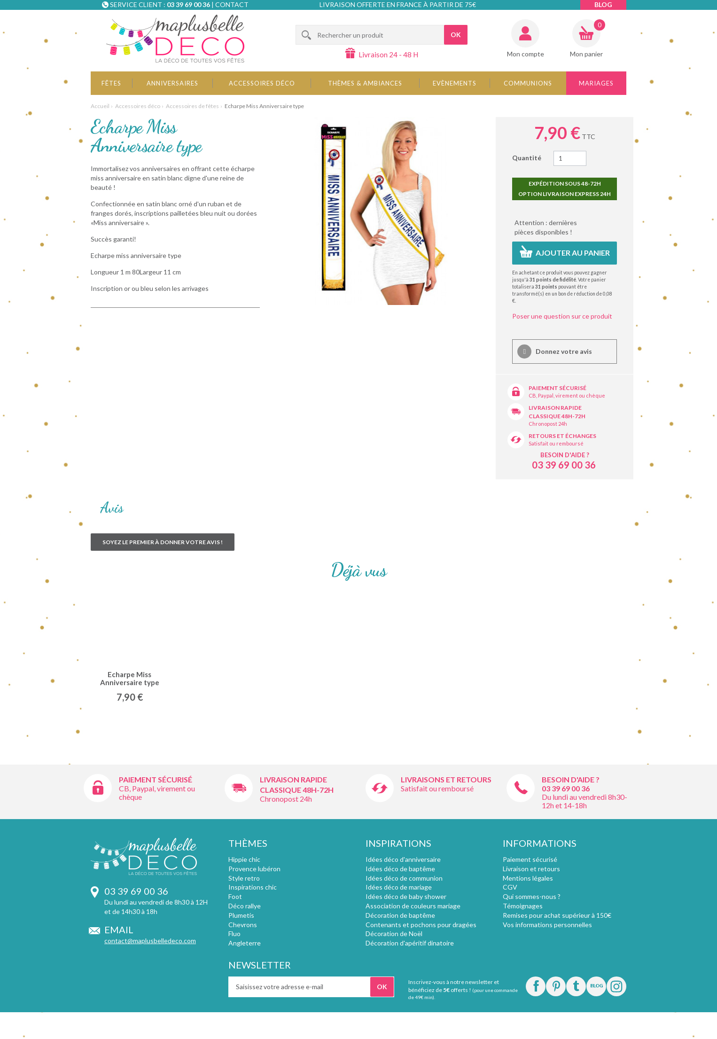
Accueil (100, 105)
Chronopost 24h (548, 424)
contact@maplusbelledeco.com (150, 941)
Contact (232, 4)
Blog (603, 4)
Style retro (244, 878)
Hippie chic (244, 859)
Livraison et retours (531, 869)
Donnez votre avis (563, 351)
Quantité (526, 158)
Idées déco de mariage (399, 887)
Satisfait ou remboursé (556, 443)
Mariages (596, 83)
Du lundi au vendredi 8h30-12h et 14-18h (584, 801)
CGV (510, 887)
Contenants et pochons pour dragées (421, 925)
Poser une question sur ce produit (562, 316)
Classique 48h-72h (557, 416)
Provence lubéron (254, 869)
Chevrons (242, 925)
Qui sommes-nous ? (532, 896)
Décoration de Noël (394, 933)
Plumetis (241, 915)
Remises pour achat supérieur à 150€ (557, 915)
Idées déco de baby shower (406, 896)
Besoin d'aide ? (564, 455)
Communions (528, 83)
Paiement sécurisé (557, 387)
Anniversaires (172, 83)
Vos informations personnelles (547, 925)
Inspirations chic (252, 887)
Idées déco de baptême (400, 869)
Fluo (234, 933)
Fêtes (111, 83)
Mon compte (525, 54)
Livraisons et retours (446, 779)
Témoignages (523, 906)
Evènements (454, 83)
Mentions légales (528, 878)
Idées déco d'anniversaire (403, 859)
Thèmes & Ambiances (365, 83)
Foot (235, 896)
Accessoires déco (262, 83)
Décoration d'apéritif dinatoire (410, 943)
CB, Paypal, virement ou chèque (567, 395)
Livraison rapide (555, 407)
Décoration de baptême (400, 915)
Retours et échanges (562, 435)
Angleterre (244, 943)
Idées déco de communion (404, 878)
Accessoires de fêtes (192, 105)
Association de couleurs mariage (413, 906)
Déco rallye (244, 906)
